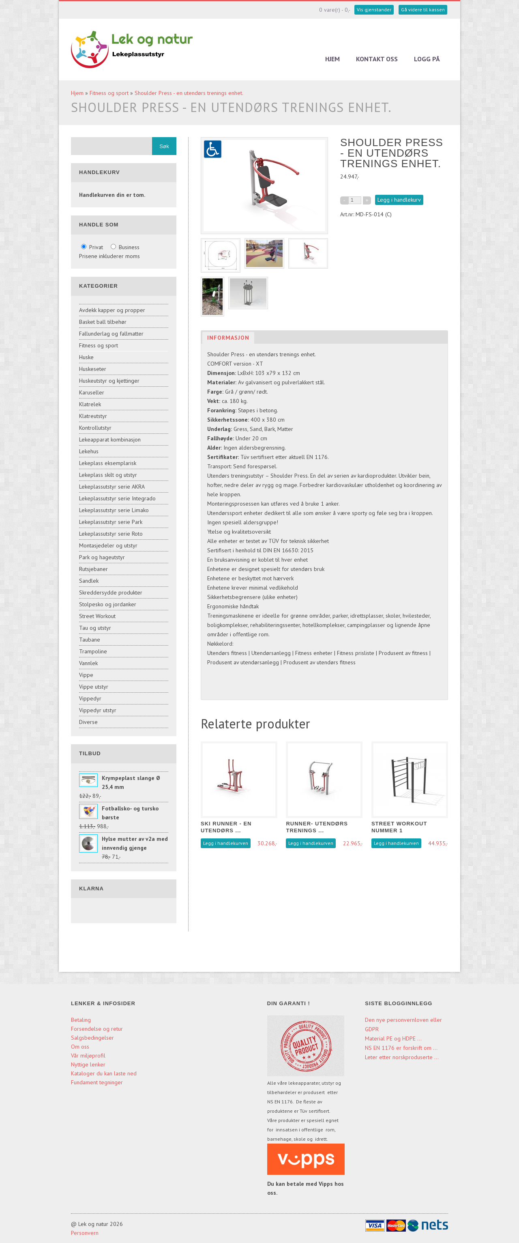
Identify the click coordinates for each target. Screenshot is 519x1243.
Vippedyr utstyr (97, 710)
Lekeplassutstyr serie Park (110, 522)
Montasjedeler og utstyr (108, 545)
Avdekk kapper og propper (112, 310)
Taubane (89, 639)
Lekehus (89, 451)
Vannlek (88, 663)
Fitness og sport (109, 93)
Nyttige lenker (88, 1064)
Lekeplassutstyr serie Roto (111, 533)
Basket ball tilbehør (103, 321)
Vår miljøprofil (88, 1055)
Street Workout (97, 616)
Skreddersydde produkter (110, 592)
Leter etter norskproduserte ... (402, 1057)
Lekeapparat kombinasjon (110, 439)
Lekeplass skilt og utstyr (108, 474)
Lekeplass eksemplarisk (107, 463)
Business (125, 247)
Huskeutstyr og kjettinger (109, 380)
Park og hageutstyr (102, 557)
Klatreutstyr (93, 416)
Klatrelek (90, 404)
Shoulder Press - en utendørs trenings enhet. (189, 93)
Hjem (332, 59)
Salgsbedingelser (92, 1037)
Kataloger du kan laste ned (104, 1073)
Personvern (85, 1233)
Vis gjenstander (374, 9)
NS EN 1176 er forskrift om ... (401, 1047)
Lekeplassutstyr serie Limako (114, 510)
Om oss (80, 1046)
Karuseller (91, 392)
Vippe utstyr (93, 686)
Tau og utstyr (95, 627)
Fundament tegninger (97, 1082)
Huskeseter (92, 369)
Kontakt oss (377, 59)
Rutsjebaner (93, 569)
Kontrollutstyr (95, 427)
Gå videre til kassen (423, 9)
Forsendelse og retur (97, 1028)
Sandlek (89, 580)
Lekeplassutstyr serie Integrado (117, 498)
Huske (86, 357)
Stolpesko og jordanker (107, 604)
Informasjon (228, 337)
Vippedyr (90, 698)
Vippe (86, 675)
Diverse (88, 722)
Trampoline (93, 651)
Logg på (427, 59)
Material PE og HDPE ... (393, 1038)
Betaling (81, 1019)
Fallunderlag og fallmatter (111, 333)
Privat (93, 247)
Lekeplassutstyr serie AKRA (112, 486)
